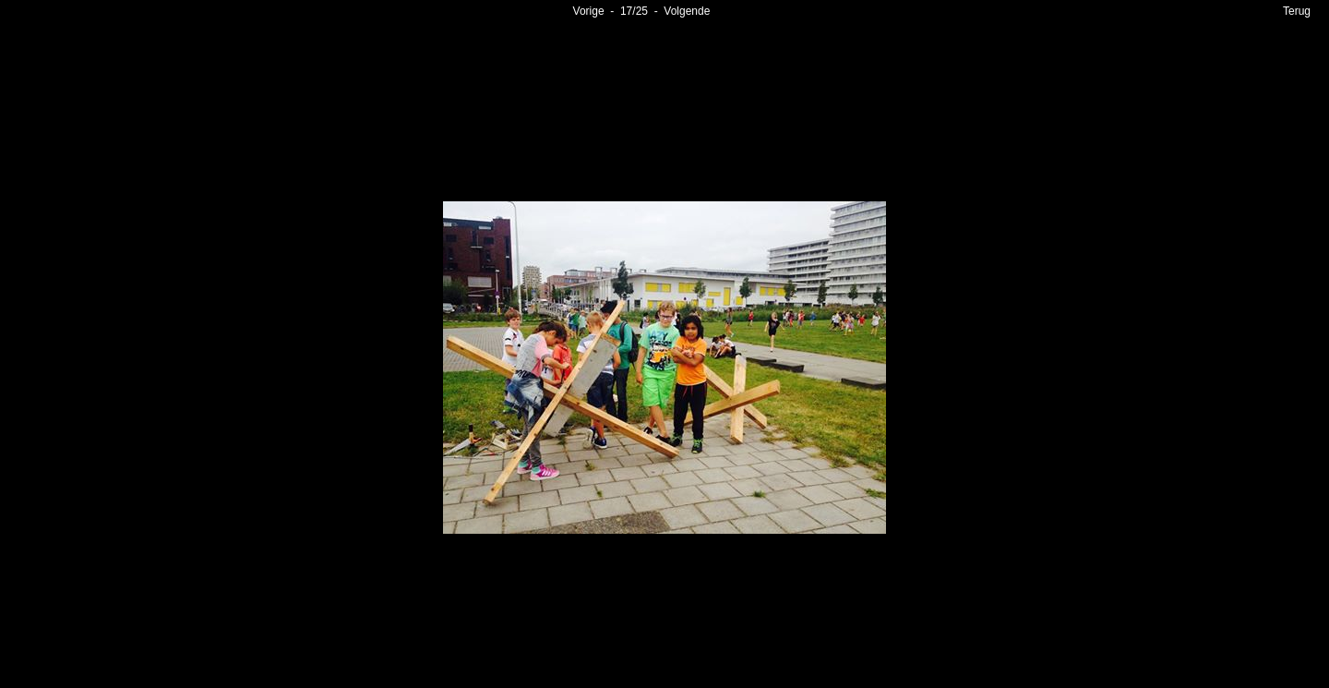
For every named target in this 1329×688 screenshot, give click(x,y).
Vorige (589, 11)
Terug (1297, 11)
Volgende (687, 11)
